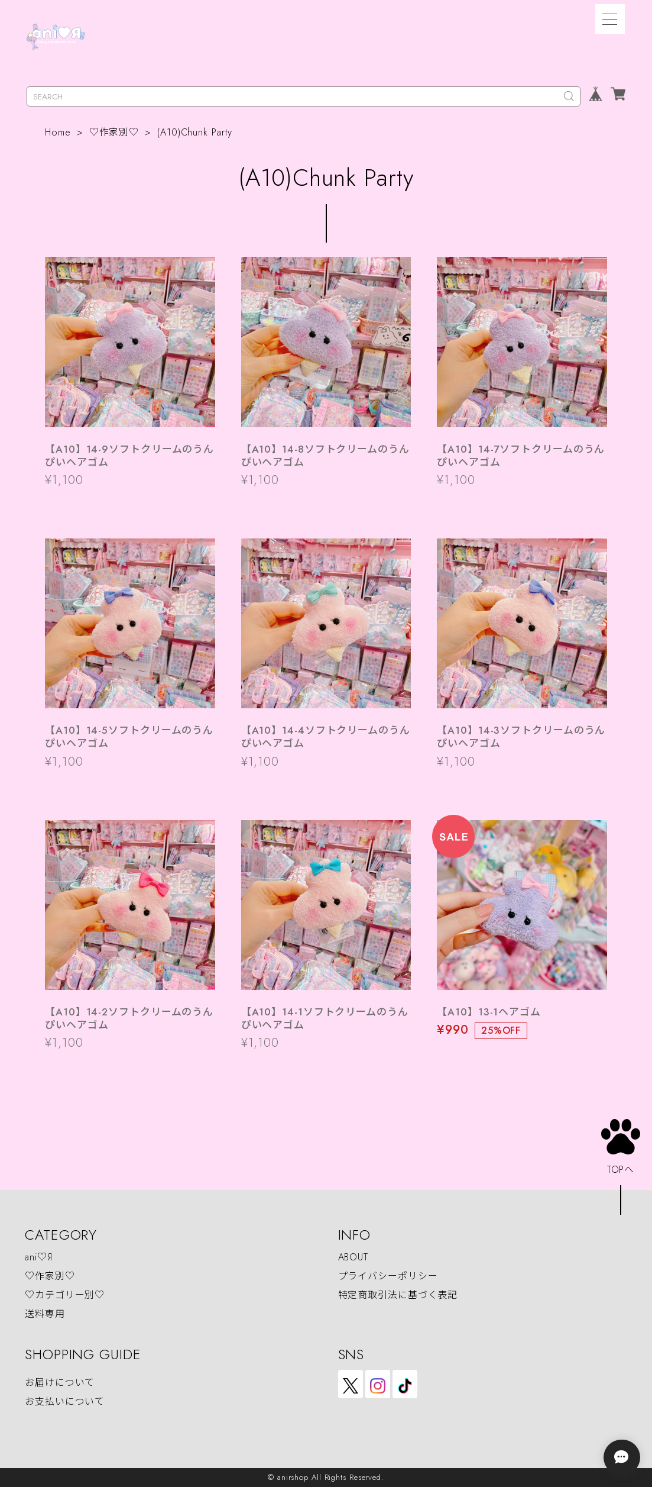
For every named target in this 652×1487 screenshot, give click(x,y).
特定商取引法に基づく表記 (398, 1295)
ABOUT (353, 1257)
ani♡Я (39, 1257)
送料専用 (45, 1314)
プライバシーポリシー (388, 1276)
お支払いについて (65, 1401)
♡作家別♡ (114, 132)
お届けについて (60, 1382)
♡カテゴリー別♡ (65, 1295)
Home (58, 132)
